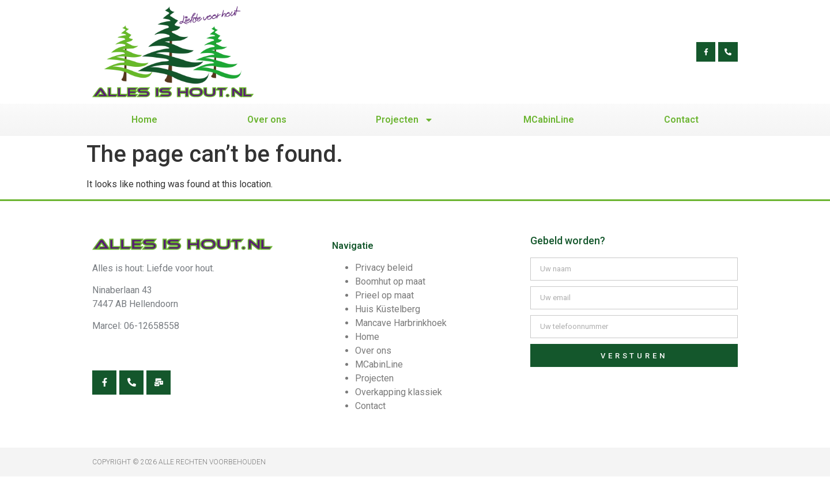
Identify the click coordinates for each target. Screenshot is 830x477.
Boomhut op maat (390, 281)
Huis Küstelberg (387, 309)
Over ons (266, 119)
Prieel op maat (384, 295)
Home (144, 119)
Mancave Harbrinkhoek (401, 322)
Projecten (404, 119)
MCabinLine (548, 119)
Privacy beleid (384, 267)
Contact (681, 119)
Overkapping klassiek (398, 392)
